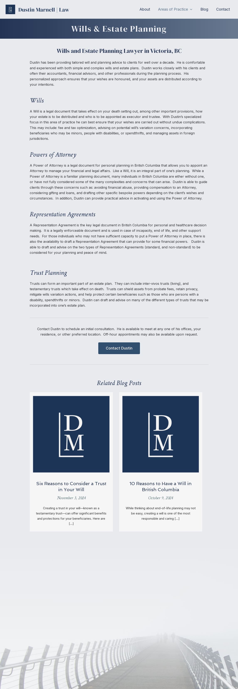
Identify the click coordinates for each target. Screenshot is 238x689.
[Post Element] (71, 462)
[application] (191, 9)
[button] (176, 9)
